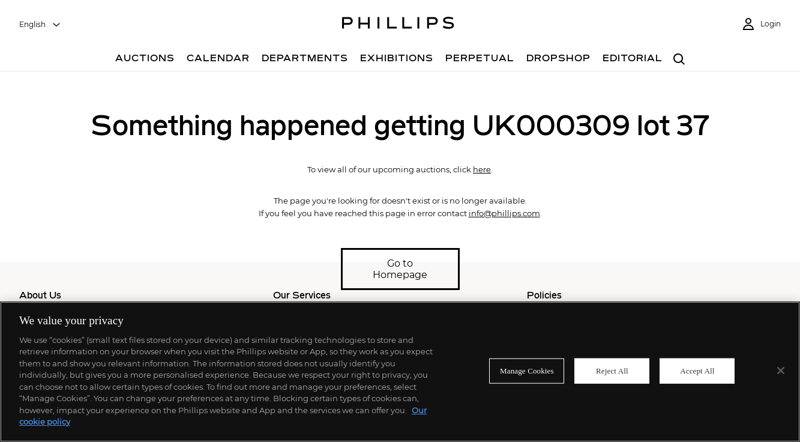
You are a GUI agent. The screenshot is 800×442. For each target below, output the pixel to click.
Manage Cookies (527, 370)
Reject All (612, 370)
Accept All (697, 370)
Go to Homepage (400, 269)
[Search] (680, 60)
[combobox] (40, 24)
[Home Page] (398, 24)
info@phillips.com (504, 213)
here (482, 169)
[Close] (781, 370)
